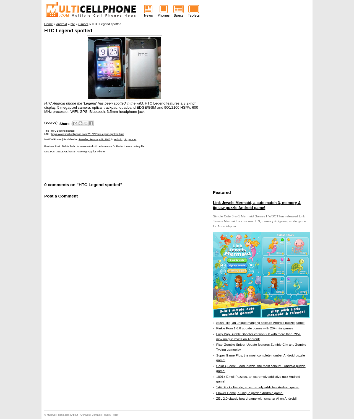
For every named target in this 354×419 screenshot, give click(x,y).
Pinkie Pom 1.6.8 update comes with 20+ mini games (254, 328)
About (74, 414)
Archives (85, 414)
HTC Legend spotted (68, 30)
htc (125, 139)
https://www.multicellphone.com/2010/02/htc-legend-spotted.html (87, 134)
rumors (133, 139)
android (118, 139)
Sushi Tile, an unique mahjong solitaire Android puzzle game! (260, 323)
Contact (96, 414)
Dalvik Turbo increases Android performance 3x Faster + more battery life (103, 146)
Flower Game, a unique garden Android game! (249, 393)
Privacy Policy (110, 414)
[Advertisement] (109, 167)
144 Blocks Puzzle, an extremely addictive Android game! (257, 387)
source (50, 122)
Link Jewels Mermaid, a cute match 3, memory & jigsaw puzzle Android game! (257, 205)
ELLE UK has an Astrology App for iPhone (81, 151)
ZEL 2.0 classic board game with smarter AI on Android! (256, 398)
